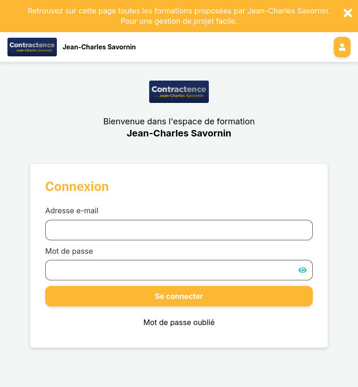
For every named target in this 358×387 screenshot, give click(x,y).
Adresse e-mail (71, 210)
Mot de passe (69, 251)
